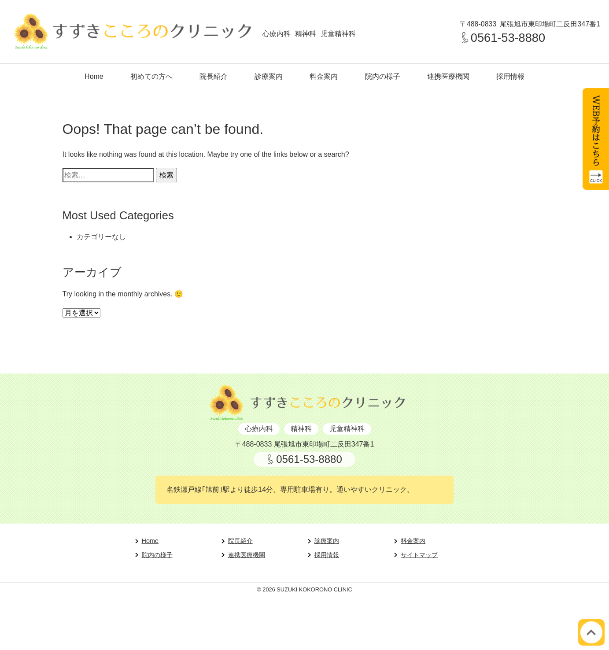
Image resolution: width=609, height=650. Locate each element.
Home (94, 76)
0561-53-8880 (508, 38)
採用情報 (510, 76)
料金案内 (324, 76)
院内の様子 (382, 76)
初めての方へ (151, 76)
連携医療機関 (448, 76)
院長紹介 (213, 76)
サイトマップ (419, 554)
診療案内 (269, 76)
